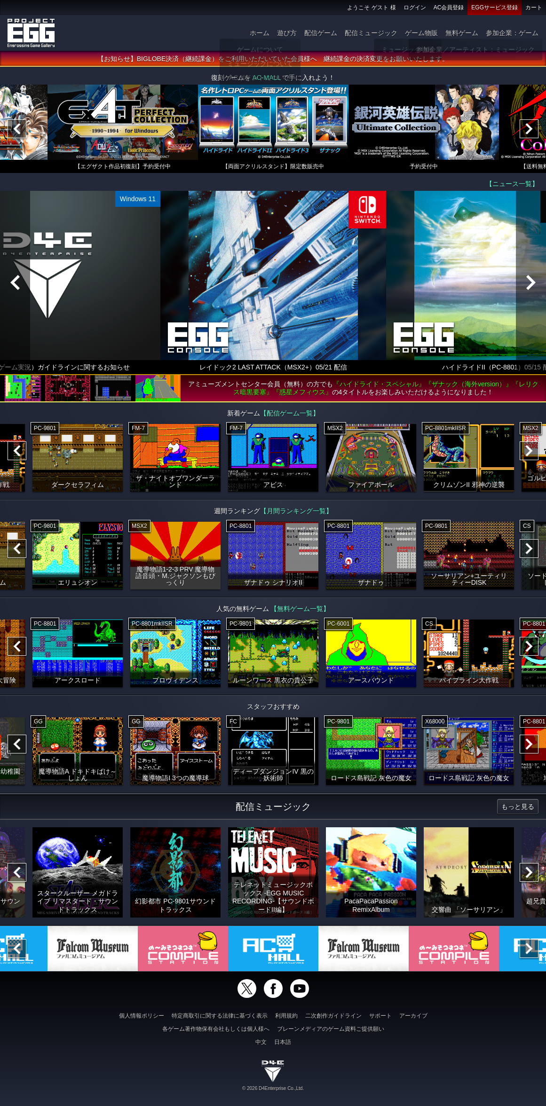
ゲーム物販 (421, 33)
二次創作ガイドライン (333, 1016)
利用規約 (286, 1016)
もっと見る (517, 808)
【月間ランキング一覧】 (296, 513)
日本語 (282, 1042)
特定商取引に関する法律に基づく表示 (220, 1016)
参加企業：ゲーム (512, 33)
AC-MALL (266, 79)
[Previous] (17, 130)
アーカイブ (413, 1016)
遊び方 (287, 33)
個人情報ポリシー (141, 1016)
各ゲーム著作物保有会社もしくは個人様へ (215, 1029)
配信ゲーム (320, 33)
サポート (380, 1016)
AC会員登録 (449, 7)
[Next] (529, 130)
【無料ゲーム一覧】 (300, 610)
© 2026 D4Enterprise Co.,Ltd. (273, 1088)
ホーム (259, 33)
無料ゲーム (461, 33)
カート (533, 7)
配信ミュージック (371, 33)
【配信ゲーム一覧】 (289, 415)
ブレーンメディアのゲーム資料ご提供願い (330, 1029)
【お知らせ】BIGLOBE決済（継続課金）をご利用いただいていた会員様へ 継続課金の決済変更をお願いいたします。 (273, 60)
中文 (261, 1042)
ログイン (415, 7)
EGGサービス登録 (494, 7)
